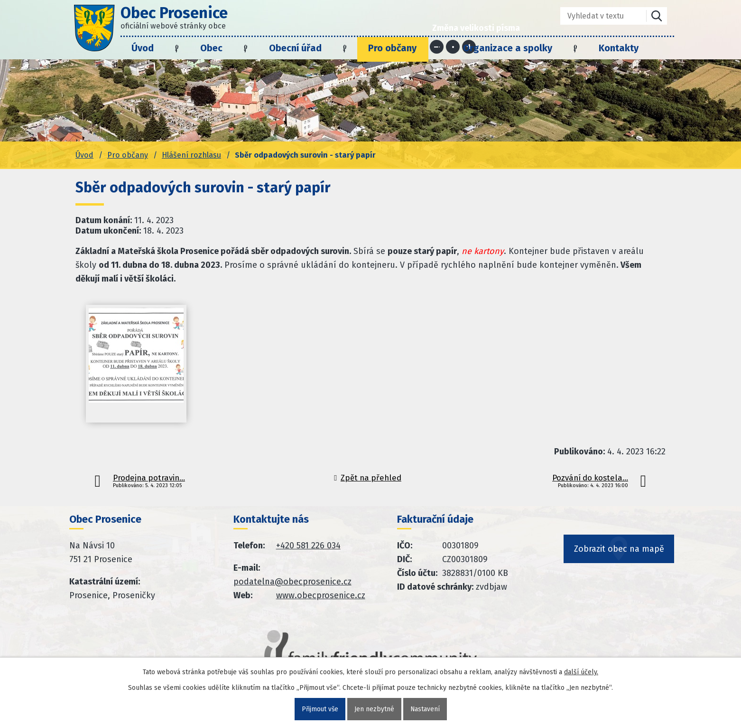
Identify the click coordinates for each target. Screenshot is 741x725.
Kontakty (619, 48)
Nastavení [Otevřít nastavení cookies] (425, 709)
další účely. (581, 672)
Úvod (142, 48)
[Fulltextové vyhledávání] (596, 16)
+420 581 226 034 (308, 545)
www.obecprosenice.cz (320, 595)
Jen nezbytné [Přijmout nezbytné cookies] (374, 709)
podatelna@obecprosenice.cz (292, 581)
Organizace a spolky (507, 48)
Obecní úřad (295, 48)
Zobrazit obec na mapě (619, 551)
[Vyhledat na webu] (656, 16)
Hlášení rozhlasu (191, 155)
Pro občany (392, 48)
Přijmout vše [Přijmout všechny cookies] (319, 709)
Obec (211, 48)
